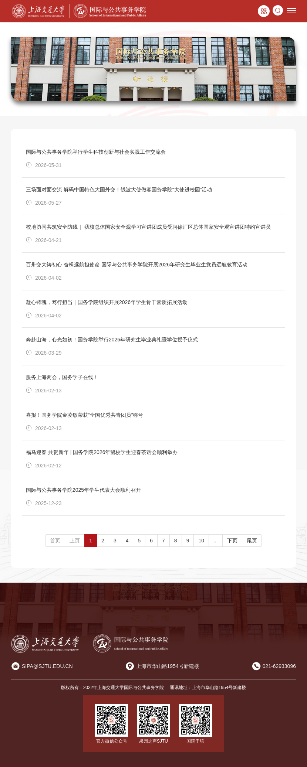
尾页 (252, 540)
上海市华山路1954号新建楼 (167, 666)
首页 (55, 540)
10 (201, 540)
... (215, 540)
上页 (75, 540)
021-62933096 (279, 666)
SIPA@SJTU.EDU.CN (47, 666)
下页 (232, 540)
